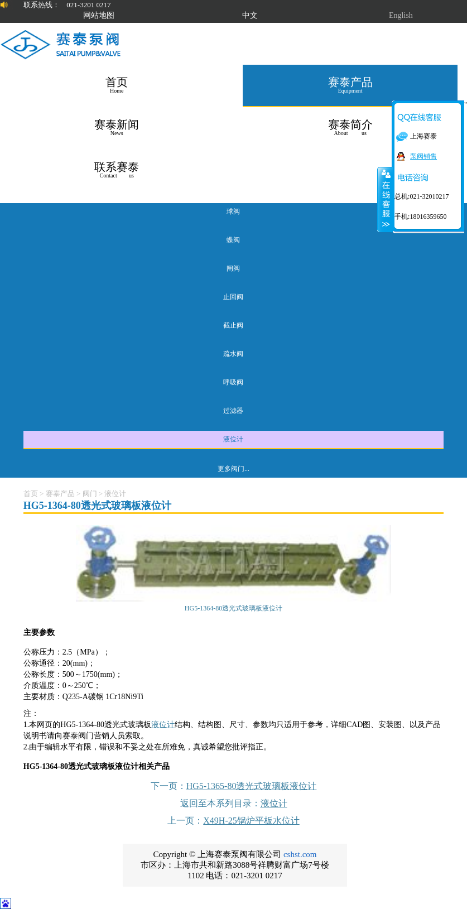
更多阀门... (233, 469)
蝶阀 (233, 240)
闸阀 (233, 268)
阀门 (90, 493)
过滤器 (233, 411)
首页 (30, 493)
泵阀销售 (423, 156)
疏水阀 (233, 354)
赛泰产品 (60, 493)
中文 (250, 15)
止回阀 (233, 297)
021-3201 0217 (88, 5)
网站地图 (98, 15)
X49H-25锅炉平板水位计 (251, 820)
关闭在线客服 (385, 199)
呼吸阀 (233, 382)
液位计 (233, 439)
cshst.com (300, 854)
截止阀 (233, 325)
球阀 (233, 211)
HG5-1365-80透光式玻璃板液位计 (251, 786)
